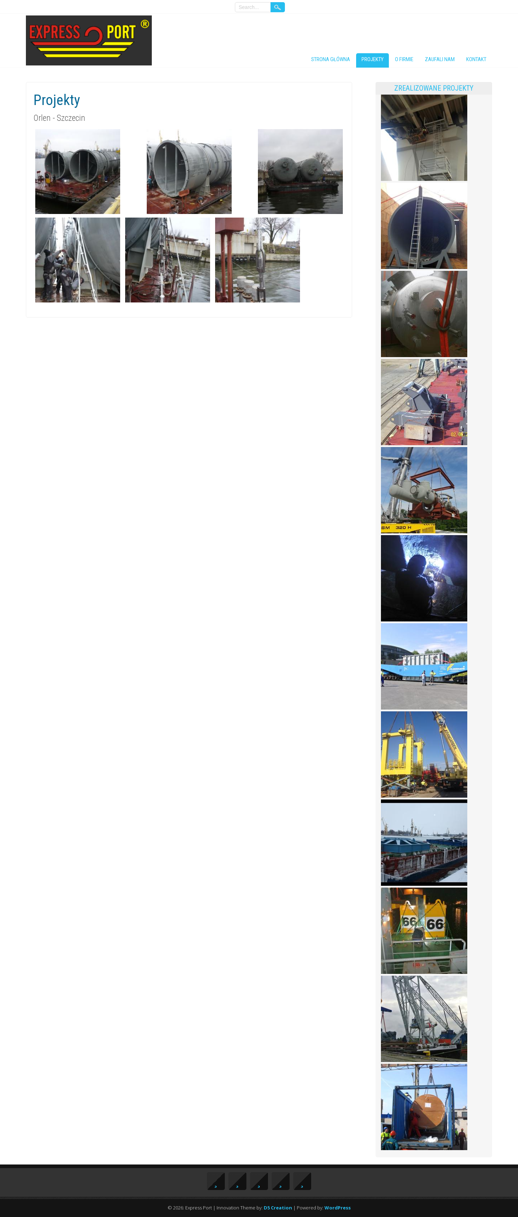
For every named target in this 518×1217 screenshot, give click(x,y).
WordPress (337, 1207)
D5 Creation (278, 1207)
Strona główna (330, 59)
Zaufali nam (440, 59)
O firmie (404, 59)
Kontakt (476, 59)
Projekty (372, 59)
